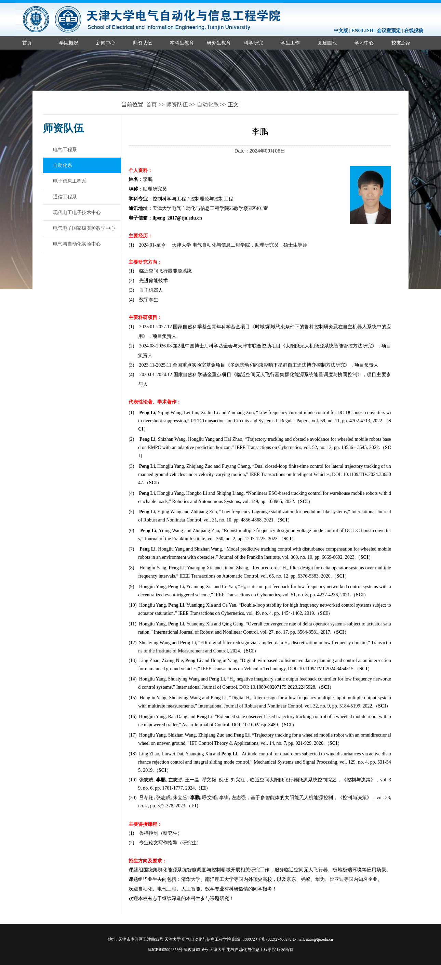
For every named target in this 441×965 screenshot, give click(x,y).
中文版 (341, 30)
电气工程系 (65, 149)
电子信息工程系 (69, 181)
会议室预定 (389, 30)
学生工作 (290, 42)
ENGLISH (362, 30)
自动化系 (208, 104)
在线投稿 (413, 30)
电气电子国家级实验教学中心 (84, 228)
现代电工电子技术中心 (77, 212)
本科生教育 (182, 42)
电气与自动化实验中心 (77, 244)
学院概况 (68, 42)
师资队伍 (142, 42)
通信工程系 (65, 196)
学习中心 (364, 42)
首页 (27, 42)
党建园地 (327, 42)
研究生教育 (219, 42)
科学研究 (253, 42)
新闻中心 (105, 42)
